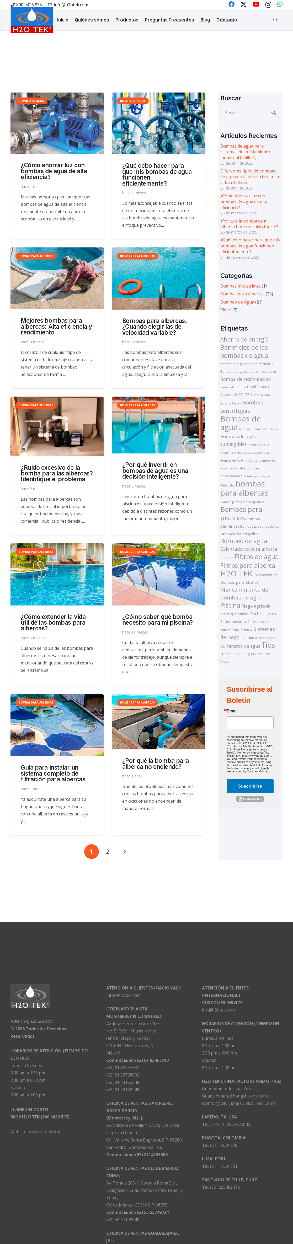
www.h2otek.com (44, 1131)
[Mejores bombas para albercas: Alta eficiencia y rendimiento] (57, 279)
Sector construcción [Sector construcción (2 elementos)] (236, 621)
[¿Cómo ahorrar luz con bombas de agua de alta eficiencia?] (57, 123)
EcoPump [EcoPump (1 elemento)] (226, 558)
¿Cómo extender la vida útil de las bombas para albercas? (53, 622)
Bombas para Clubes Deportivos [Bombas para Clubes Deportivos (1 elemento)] (242, 502)
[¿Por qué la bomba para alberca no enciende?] (158, 722)
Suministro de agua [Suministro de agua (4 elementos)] (240, 646)
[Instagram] (268, 4)
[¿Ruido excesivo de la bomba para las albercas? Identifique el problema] (57, 426)
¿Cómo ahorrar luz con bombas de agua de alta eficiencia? (54, 170)
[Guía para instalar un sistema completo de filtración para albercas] (57, 725)
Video (225, 310)
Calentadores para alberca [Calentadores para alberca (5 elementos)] (248, 549)
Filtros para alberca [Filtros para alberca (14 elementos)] (247, 565)
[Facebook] (231, 4)
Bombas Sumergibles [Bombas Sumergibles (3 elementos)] (239, 533)
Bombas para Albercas (242, 294)
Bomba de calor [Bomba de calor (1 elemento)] (267, 372)
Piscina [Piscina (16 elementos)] (230, 605)
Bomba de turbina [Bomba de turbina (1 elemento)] (233, 387)
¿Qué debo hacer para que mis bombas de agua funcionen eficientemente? (157, 174)
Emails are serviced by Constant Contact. (248, 770)
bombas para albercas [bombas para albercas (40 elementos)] (244, 488)
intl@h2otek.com (218, 1010)
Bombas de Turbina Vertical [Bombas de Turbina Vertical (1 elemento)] (239, 460)
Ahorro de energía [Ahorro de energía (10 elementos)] (244, 339)
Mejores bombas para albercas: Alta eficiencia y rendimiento (56, 326)
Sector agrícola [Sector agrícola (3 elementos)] (264, 613)
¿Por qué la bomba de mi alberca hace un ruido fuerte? (249, 224)
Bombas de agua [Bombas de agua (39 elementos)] (240, 422)
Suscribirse (250, 786)
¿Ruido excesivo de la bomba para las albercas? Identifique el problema (57, 473)
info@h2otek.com (123, 995)
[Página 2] (107, 851)
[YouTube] (256, 4)
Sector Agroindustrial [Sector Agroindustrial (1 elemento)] (234, 614)
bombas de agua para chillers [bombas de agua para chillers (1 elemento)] (259, 429)
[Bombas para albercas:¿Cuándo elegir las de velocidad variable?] (158, 279)
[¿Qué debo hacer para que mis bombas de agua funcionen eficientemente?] (158, 123)
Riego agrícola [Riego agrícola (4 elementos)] (255, 606)
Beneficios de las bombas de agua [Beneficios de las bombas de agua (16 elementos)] (244, 351)
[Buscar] (275, 20)
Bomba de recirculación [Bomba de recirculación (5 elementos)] (245, 379)
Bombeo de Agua (237, 302)
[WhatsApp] (280, 4)
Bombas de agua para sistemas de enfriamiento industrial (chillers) (245, 152)
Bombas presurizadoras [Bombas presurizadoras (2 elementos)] (259, 526)
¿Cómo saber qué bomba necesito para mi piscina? (157, 619)
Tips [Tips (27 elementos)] (268, 645)
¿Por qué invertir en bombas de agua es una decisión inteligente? (155, 470)
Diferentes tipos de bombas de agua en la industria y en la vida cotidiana (249, 177)
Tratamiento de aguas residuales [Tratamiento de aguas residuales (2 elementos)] (247, 653)
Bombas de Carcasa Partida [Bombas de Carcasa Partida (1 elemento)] (250, 453)
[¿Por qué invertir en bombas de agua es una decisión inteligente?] (158, 425)
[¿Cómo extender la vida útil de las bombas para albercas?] (57, 574)
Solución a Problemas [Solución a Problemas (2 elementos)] (258, 637)
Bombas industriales (240, 286)
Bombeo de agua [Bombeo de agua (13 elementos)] (243, 541)
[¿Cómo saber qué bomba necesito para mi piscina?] (158, 575)
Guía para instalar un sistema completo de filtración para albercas (53, 773)
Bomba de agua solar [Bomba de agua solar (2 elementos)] (237, 371)
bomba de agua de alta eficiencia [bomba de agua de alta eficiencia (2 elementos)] (247, 363)
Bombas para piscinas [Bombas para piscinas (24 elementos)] (241, 513)
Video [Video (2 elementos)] (225, 661)
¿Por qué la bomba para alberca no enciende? (155, 763)
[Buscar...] (250, 20)
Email (232, 711)
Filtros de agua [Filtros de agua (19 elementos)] (257, 556)
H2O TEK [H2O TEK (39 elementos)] (236, 573)
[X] (244, 4)
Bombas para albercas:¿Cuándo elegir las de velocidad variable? (154, 326)
